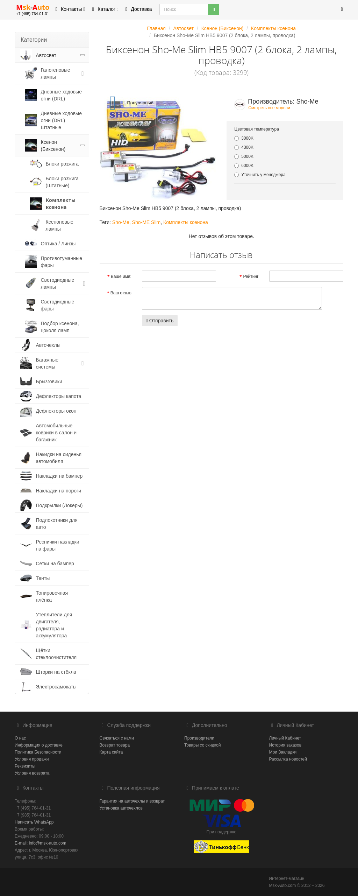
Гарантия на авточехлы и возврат (132, 801)
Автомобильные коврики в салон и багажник (56, 432)
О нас (20, 738)
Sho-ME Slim (146, 222)
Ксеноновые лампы (59, 225)
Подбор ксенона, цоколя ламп (60, 327)
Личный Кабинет (285, 738)
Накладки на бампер (59, 476)
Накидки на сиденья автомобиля (59, 457)
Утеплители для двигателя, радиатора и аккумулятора (54, 625)
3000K (243, 138)
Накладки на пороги (58, 490)
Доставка (137, 9)
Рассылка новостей (288, 759)
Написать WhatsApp (34, 822)
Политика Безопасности (38, 752)
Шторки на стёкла (56, 672)
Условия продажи (32, 759)
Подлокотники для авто (57, 523)
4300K (243, 147)
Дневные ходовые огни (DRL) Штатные (61, 120)
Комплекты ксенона (61, 203)
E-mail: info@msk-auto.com (40, 843)
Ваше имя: (121, 276)
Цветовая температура (256, 129)
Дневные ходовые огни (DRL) (61, 95)
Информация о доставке (39, 745)
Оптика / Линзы (58, 243)
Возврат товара (115, 745)
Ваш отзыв (120, 292)
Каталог (104, 9)
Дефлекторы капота (58, 396)
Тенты (43, 578)
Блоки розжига (62, 164)
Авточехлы (48, 345)
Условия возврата (32, 773)
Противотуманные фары (61, 261)
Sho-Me (120, 222)
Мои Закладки (283, 752)
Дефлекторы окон (56, 411)
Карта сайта (111, 752)
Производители (199, 738)
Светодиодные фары (57, 305)
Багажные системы (47, 363)
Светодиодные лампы (57, 283)
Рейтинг (250, 276)
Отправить (159, 320)
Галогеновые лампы (55, 73)
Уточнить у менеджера (259, 174)
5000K (243, 156)
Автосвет (46, 55)
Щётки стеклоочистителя (56, 654)
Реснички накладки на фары (57, 545)
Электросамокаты (56, 687)
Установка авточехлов (121, 808)
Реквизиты (25, 766)
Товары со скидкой (202, 745)
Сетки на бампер (55, 563)
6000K (243, 165)
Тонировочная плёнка (52, 596)
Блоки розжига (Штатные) (62, 182)
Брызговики (49, 381)
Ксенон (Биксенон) (53, 145)
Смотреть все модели (269, 107)
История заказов (285, 745)
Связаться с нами (117, 738)
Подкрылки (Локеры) (59, 505)
